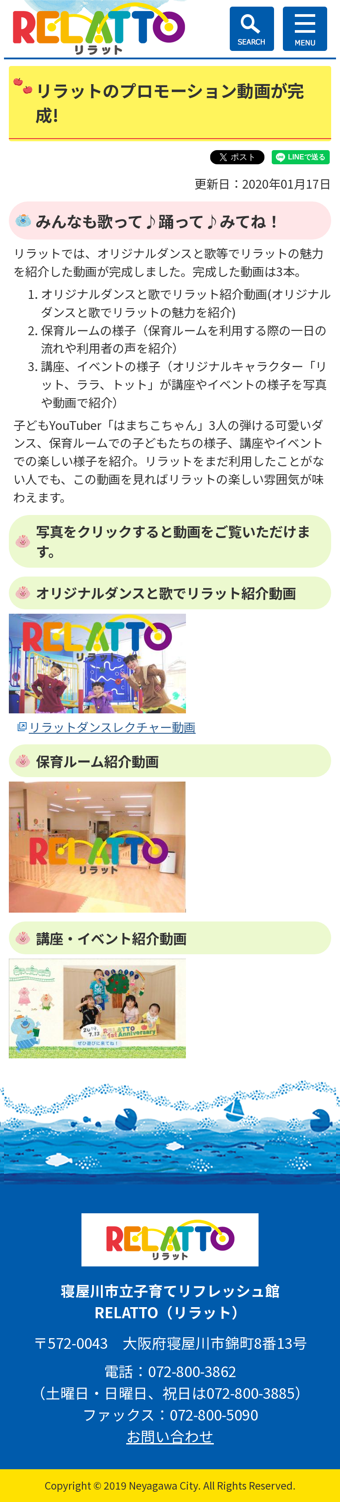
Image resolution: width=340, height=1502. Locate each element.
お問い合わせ (170, 1435)
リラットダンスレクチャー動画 (112, 727)
